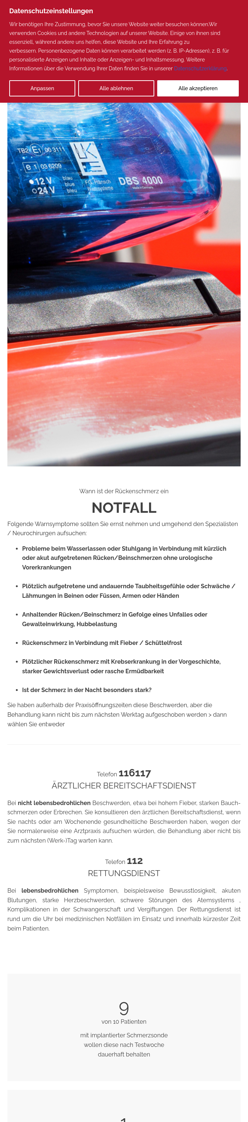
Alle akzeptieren (198, 88)
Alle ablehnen (116, 88)
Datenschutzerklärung (200, 68)
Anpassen (42, 88)
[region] (124, 51)
